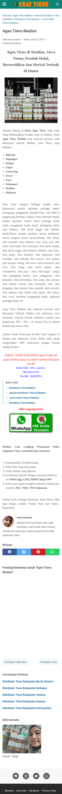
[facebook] (9, 552)
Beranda (9, 790)
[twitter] (24, 552)
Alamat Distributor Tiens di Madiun (27, 393)
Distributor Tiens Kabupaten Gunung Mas (26, 708)
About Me (21, 790)
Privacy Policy (49, 790)
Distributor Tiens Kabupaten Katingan (24, 688)
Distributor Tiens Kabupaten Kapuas (23, 701)
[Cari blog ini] (58, 4)
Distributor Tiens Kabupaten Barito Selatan (27, 681)
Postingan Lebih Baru (15, 662)
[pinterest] (38, 552)
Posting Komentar (11, 43)
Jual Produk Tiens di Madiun (24, 398)
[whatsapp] (52, 552)
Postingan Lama (48, 662)
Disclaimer (34, 790)
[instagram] (26, 776)
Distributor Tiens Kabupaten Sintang (23, 694)
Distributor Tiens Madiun (22, 388)
